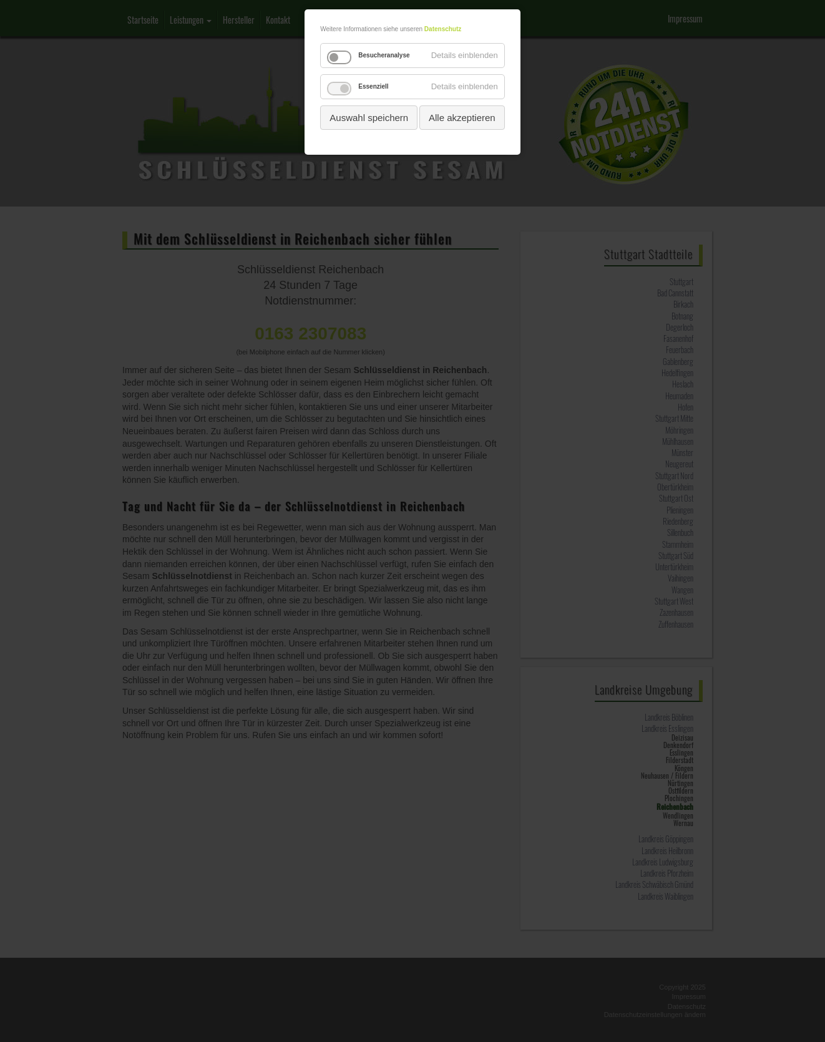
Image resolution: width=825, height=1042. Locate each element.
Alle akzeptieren (462, 117)
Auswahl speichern (369, 117)
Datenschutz (442, 29)
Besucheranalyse (383, 55)
